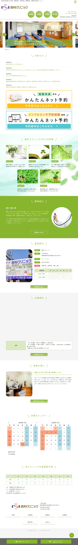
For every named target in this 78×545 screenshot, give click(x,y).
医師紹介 (39, 14)
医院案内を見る (39, 289)
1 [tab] (5, 49)
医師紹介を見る (39, 233)
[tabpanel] (39, 35)
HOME (13, 520)
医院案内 (31, 14)
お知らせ (47, 527)
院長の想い (55, 14)
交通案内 (47, 14)
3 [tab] (8, 49)
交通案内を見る (39, 358)
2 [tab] (6, 49)
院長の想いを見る (39, 406)
